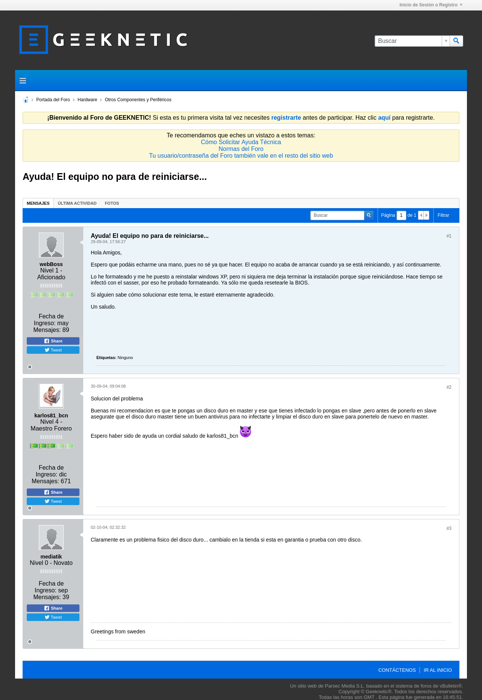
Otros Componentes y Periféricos (138, 99)
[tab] (38, 203)
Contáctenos (397, 670)
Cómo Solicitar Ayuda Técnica (241, 142)
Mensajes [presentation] (38, 203)
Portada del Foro (53, 99)
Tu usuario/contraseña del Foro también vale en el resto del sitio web (241, 155)
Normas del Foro (240, 149)
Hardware (87, 99)
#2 (449, 387)
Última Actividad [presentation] (77, 203)
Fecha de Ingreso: (49, 319)
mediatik (51, 557)
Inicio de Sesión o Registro (431, 5)
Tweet (53, 350)
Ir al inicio (438, 670)
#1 (449, 236)
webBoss (51, 264)
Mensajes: (47, 330)
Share (53, 341)
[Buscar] (412, 41)
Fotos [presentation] (112, 203)
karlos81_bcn (51, 415)
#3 (449, 528)
